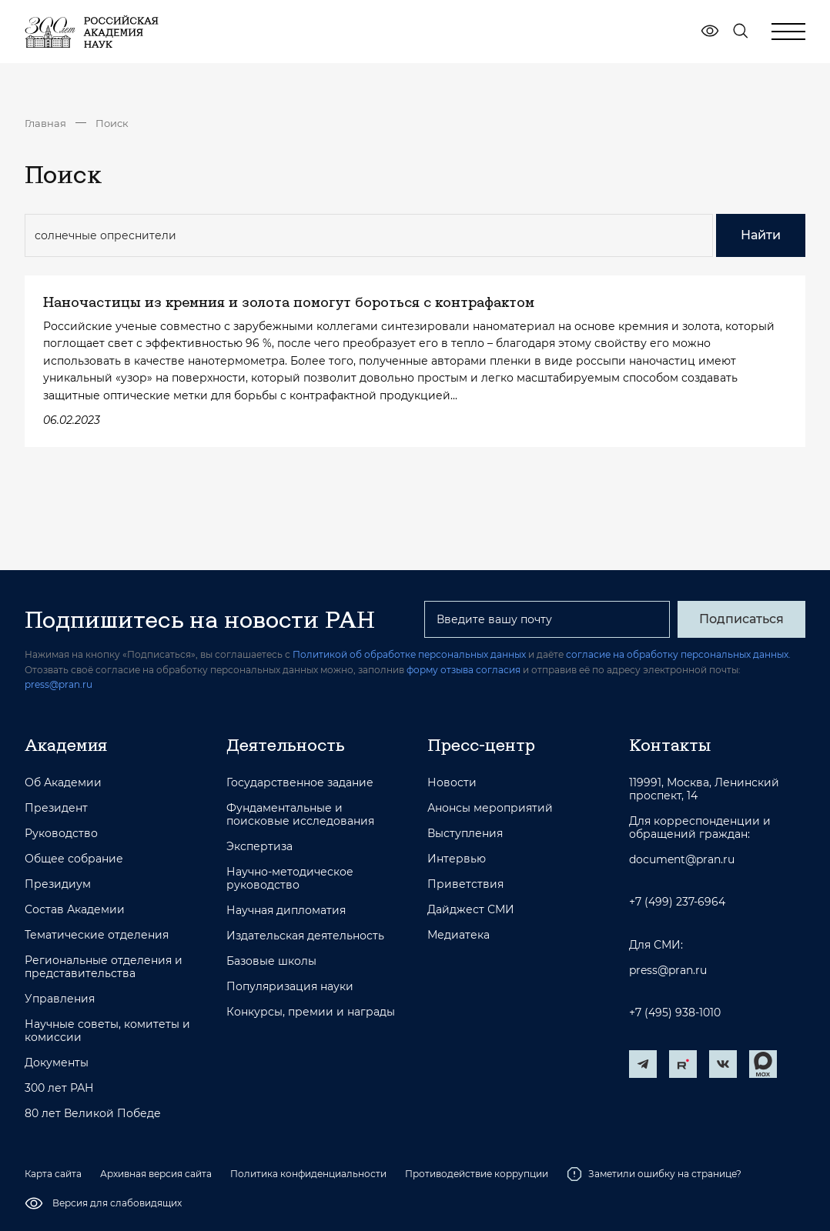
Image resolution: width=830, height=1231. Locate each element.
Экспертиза (259, 846)
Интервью (456, 859)
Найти (761, 235)
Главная (45, 123)
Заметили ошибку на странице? (654, 1174)
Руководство (61, 833)
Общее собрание (74, 859)
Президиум (58, 884)
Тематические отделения (97, 935)
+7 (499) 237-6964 (677, 902)
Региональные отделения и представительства (103, 967)
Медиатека (458, 935)
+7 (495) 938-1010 (675, 1012)
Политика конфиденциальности (308, 1173)
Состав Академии (75, 909)
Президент (56, 808)
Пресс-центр (481, 744)
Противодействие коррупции (476, 1173)
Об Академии (63, 782)
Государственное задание (299, 782)
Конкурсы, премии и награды (310, 1012)
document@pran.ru (682, 859)
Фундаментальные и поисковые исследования (300, 815)
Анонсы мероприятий (490, 808)
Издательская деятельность (305, 935)
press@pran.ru (58, 684)
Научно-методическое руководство (289, 879)
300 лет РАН (59, 1088)
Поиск (112, 123)
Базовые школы (271, 961)
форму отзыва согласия (463, 670)
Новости (452, 782)
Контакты (670, 744)
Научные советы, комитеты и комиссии (107, 1031)
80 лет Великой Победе (93, 1113)
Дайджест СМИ (470, 909)
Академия (66, 744)
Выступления (465, 833)
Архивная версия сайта (156, 1173)
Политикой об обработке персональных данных (409, 654)
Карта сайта (53, 1173)
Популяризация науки (289, 986)
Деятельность (285, 744)
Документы (57, 1062)
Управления (60, 999)
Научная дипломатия (286, 910)
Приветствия (465, 884)
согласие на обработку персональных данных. (678, 654)
